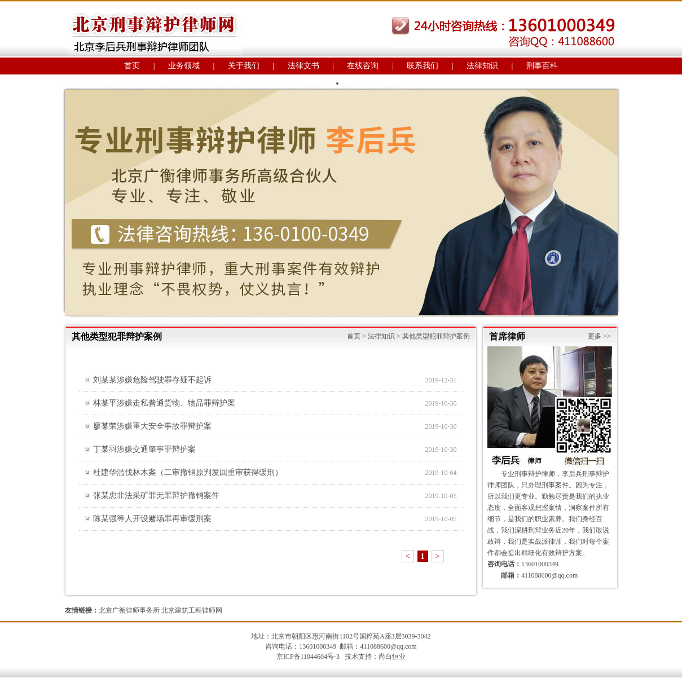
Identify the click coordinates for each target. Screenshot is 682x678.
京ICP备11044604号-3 (308, 657)
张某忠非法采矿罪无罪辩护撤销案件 (156, 495)
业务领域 (184, 65)
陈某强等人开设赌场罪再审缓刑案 (152, 518)
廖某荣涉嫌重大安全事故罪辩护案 (152, 426)
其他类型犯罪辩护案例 (436, 336)
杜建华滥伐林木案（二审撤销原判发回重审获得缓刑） (188, 472)
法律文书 (303, 65)
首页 (132, 65)
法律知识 (482, 65)
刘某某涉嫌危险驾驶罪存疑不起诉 (152, 380)
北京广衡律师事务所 (129, 610)
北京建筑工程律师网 (191, 610)
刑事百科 (542, 65)
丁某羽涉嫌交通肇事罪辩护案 (144, 449)
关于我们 (243, 65)
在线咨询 (363, 65)
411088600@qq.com (549, 575)
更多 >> (599, 336)
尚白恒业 (392, 657)
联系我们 (422, 65)
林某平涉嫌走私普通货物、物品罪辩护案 (164, 403)
